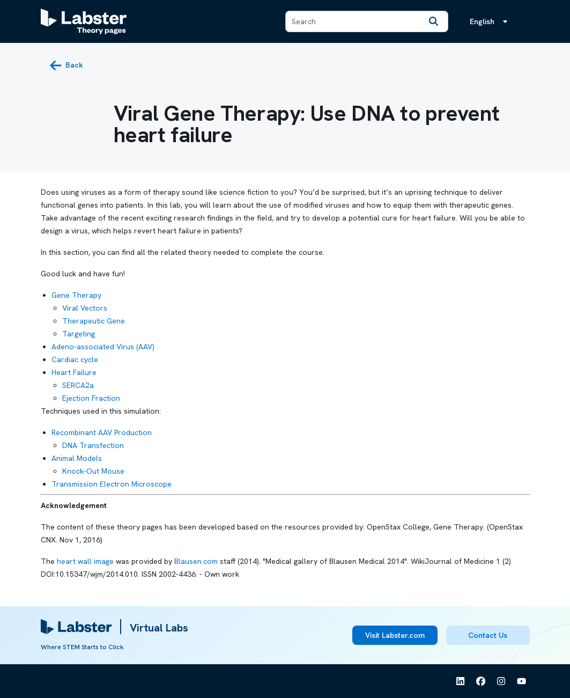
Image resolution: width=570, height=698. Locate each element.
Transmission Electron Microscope (111, 484)
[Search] (434, 21)
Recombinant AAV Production (101, 432)
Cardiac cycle (74, 359)
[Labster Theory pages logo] (84, 21)
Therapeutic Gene (93, 321)
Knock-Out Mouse (93, 471)
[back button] (66, 65)
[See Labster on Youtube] (522, 681)
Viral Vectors (84, 308)
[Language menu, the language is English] (490, 21)
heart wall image (85, 561)
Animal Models (76, 458)
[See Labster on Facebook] (481, 681)
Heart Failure (74, 372)
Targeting (78, 334)
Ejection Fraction (91, 398)
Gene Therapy (76, 295)
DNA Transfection (93, 445)
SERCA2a (78, 385)
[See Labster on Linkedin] (461, 681)
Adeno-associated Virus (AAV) (102, 346)
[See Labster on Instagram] (501, 681)
